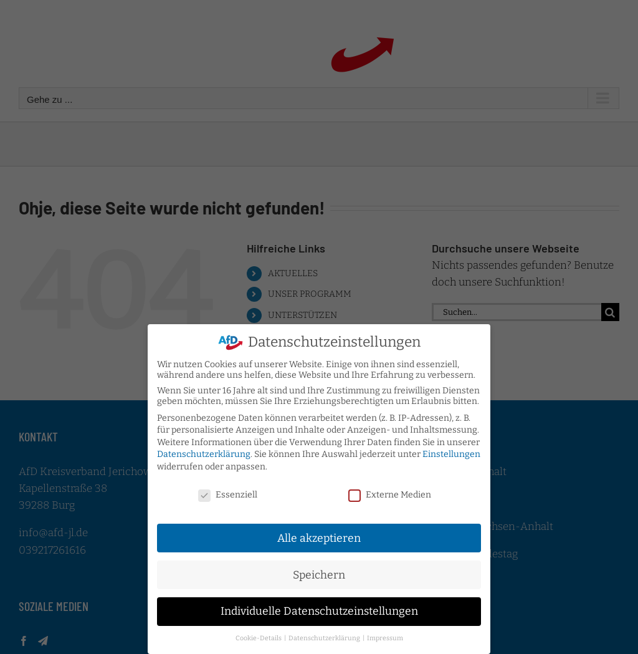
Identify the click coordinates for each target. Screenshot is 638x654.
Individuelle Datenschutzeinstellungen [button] (319, 606)
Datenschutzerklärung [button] (324, 634)
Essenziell (227, 490)
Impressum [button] (385, 634)
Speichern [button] (319, 570)
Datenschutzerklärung (203, 450)
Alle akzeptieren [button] (319, 534)
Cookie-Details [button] (259, 634)
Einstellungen (451, 450)
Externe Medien (389, 490)
